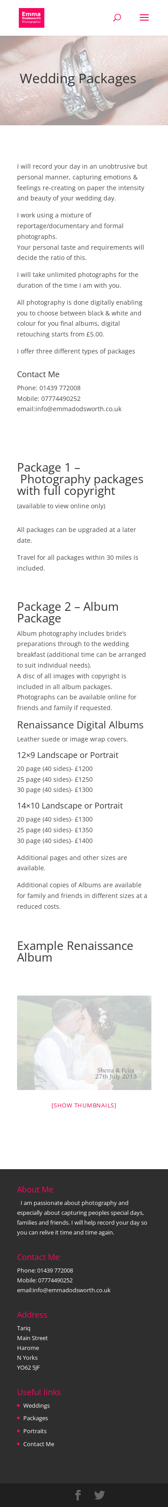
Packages (35, 1418)
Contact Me (38, 1444)
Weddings (36, 1405)
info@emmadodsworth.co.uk (78, 408)
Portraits (35, 1431)
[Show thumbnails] (84, 1105)
